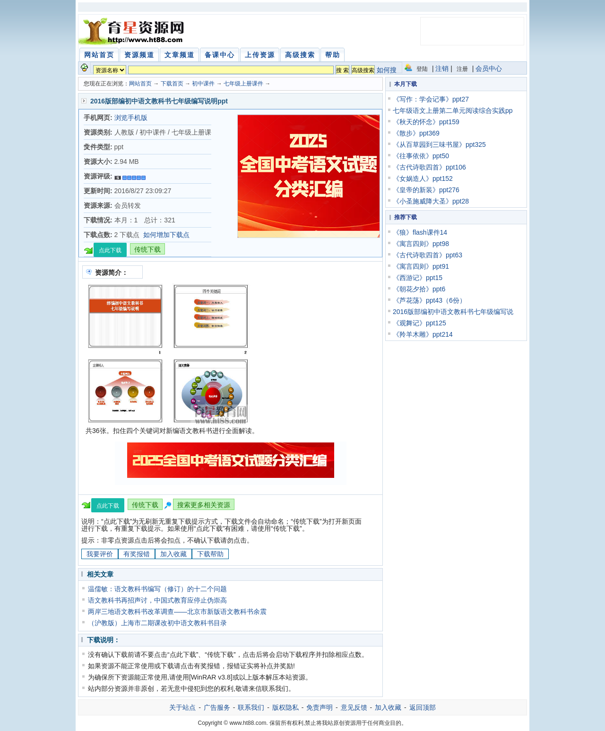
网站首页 (140, 83)
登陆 (422, 69)
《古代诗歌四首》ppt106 (429, 167)
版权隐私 (285, 707)
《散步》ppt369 (416, 133)
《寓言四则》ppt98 (421, 243)
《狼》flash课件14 (420, 232)
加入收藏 (173, 554)
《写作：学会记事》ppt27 (431, 99)
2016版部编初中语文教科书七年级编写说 (453, 311)
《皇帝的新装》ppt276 (426, 190)
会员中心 (488, 68)
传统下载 (147, 249)
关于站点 (182, 707)
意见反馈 (354, 707)
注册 (462, 69)
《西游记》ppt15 (417, 277)
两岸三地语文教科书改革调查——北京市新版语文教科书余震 (177, 611)
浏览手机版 (130, 117)
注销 (442, 68)
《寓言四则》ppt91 (421, 266)
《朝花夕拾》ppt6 (419, 289)
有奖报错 (136, 554)
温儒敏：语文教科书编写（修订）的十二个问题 (157, 589)
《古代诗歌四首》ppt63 (427, 255)
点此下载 (110, 250)
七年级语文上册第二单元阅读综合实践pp (453, 110)
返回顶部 (422, 707)
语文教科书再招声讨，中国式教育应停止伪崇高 (157, 600)
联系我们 (251, 707)
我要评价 (99, 554)
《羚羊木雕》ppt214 (423, 334)
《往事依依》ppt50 (421, 156)
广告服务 (217, 707)
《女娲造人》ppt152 (423, 178)
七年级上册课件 (243, 83)
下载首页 (172, 83)
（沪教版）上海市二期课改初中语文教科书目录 (157, 623)
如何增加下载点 (166, 234)
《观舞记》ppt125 (419, 323)
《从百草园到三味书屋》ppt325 (439, 144)
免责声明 (319, 707)
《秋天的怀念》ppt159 (426, 122)
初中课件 (203, 83)
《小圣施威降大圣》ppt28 (431, 201)
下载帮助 (210, 554)
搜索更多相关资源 (203, 505)
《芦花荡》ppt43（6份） (429, 300)
